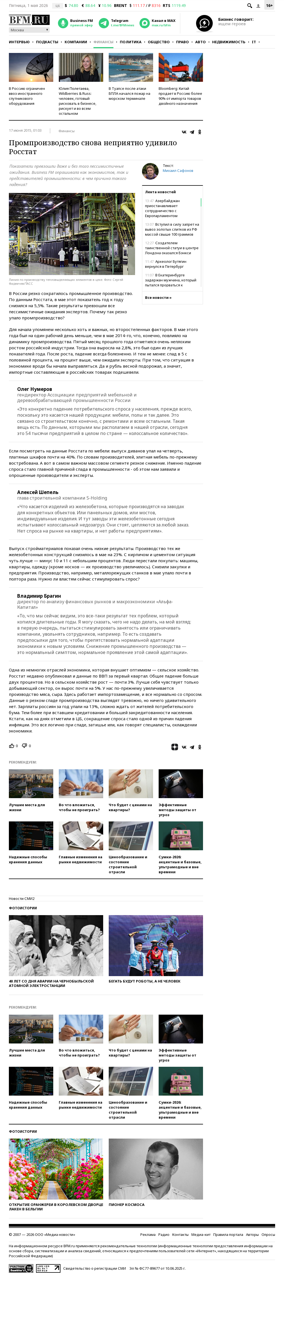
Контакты (180, 1234)
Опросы (268, 1234)
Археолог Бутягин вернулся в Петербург (165, 264)
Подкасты (47, 41)
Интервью (19, 41)
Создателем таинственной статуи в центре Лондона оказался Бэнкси (172, 247)
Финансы (103, 41)
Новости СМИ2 (21, 898)
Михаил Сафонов (178, 170)
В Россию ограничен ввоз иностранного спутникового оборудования (27, 96)
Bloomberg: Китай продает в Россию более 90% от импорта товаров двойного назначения (180, 96)
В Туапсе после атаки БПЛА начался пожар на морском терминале (129, 93)
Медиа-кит (201, 1234)
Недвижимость (228, 41)
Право (182, 41)
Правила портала (228, 1234)
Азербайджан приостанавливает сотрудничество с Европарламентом (162, 208)
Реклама (148, 1234)
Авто (200, 41)
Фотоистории (23, 908)
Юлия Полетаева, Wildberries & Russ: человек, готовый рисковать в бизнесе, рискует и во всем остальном (77, 101)
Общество (159, 41)
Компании (76, 41)
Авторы (252, 1234)
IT (254, 41)
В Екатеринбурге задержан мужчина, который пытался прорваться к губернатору (170, 282)
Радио (163, 1234)
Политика (130, 41)
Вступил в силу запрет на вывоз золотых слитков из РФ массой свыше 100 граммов (172, 229)
